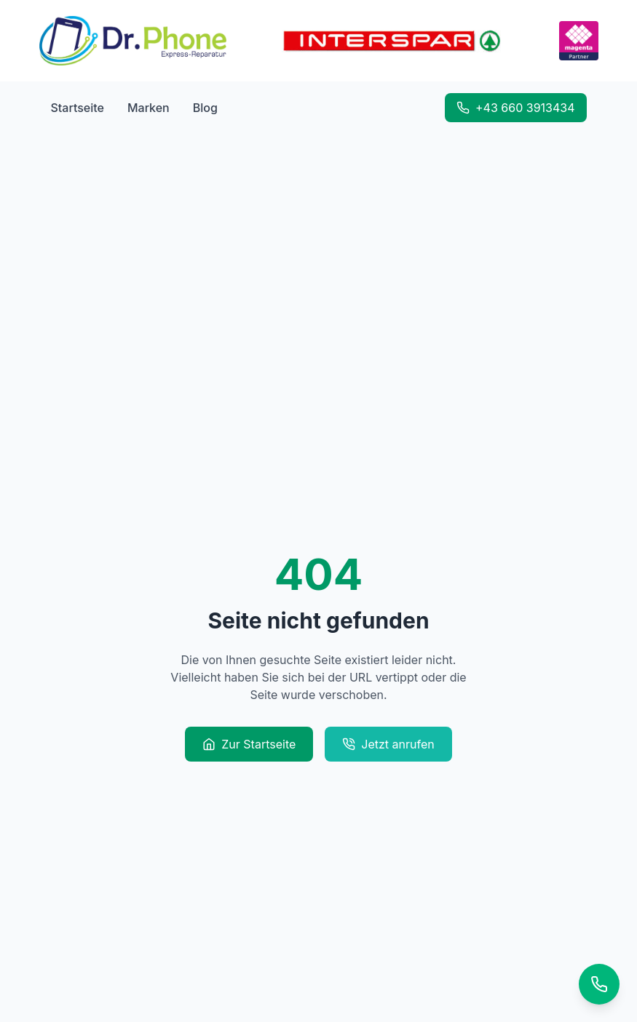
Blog (205, 107)
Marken (148, 107)
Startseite (77, 107)
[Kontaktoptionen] (599, 984)
